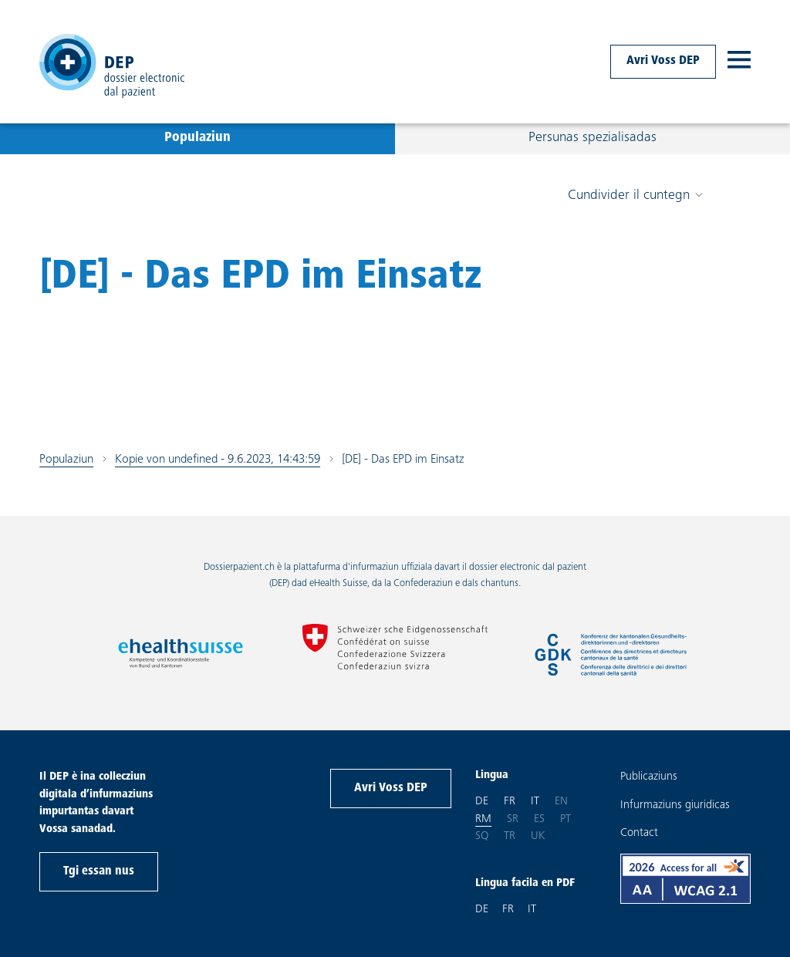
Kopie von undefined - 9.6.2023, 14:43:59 (217, 459)
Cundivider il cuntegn (636, 196)
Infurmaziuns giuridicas (675, 805)
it (535, 800)
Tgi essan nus (98, 871)
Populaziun (197, 138)
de (481, 800)
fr (509, 800)
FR (508, 909)
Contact (639, 833)
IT (532, 909)
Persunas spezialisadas (592, 138)
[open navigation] (739, 61)
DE (481, 909)
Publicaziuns (648, 777)
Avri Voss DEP (663, 61)
